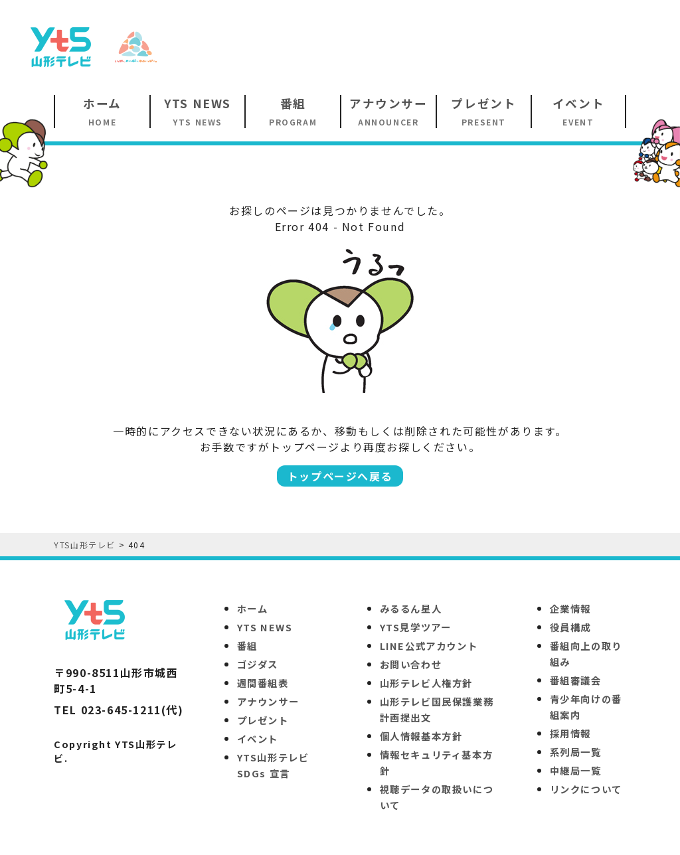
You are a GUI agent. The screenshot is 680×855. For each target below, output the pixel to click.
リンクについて (586, 789)
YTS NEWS (265, 627)
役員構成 (570, 627)
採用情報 (570, 733)
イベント (257, 738)
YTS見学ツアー (416, 627)
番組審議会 (576, 680)
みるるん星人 (411, 608)
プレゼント (263, 720)
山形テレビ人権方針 (426, 683)
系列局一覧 (576, 752)
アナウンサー (268, 701)
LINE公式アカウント (429, 646)
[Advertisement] (418, 46)
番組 (247, 646)
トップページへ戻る (340, 476)
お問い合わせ (411, 664)
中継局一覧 (576, 770)
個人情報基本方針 (421, 736)
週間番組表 (263, 683)
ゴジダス (257, 664)
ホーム (252, 608)
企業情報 (570, 608)
